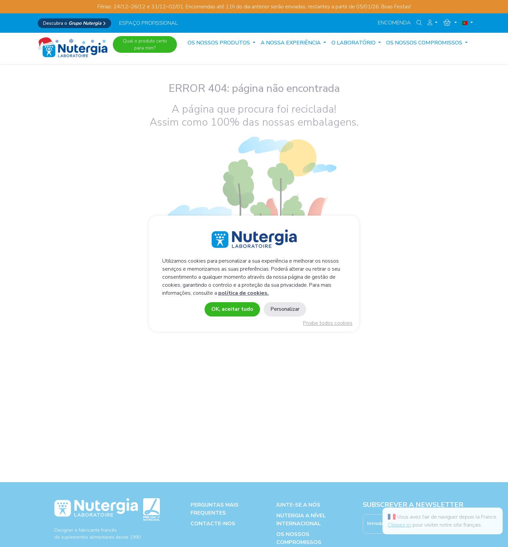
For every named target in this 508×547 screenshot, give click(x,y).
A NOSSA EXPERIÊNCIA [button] (291, 42)
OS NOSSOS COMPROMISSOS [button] (425, 42)
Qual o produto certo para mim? (145, 44)
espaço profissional (148, 23)
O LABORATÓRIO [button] (354, 42)
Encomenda (394, 22)
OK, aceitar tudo (232, 309)
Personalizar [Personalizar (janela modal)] (284, 309)
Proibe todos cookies (327, 323)
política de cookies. (243, 293)
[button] (432, 22)
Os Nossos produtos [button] (219, 42)
